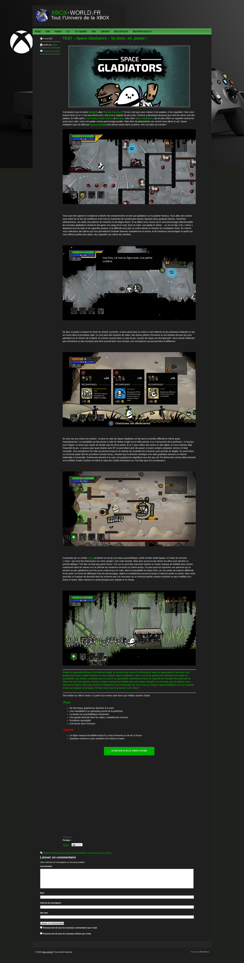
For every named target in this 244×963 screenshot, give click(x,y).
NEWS (48, 31)
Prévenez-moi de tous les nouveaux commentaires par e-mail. (70, 931)
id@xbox (54, 853)
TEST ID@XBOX (81, 31)
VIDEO (94, 31)
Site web (44, 917)
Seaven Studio (97, 124)
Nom (42, 897)
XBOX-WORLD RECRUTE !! (142, 31)
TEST (68, 31)
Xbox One (96, 853)
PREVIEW (58, 31)
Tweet (65, 845)
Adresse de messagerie (50, 907)
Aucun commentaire (51, 51)
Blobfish (46, 853)
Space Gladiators (79, 853)
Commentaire (46, 866)
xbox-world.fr (48, 956)
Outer (90, 558)
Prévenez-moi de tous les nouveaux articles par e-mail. (67, 937)
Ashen (54, 45)
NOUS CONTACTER (121, 31)
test (89, 853)
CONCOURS (105, 31)
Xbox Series (106, 853)
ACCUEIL (38, 31)
